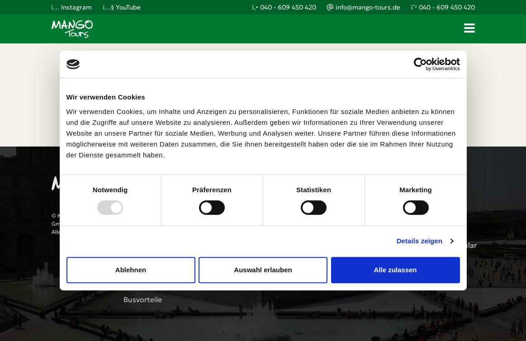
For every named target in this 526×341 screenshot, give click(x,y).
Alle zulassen (395, 270)
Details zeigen (419, 241)
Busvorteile (142, 299)
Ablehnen (130, 270)
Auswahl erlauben (263, 270)
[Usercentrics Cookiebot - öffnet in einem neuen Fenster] (420, 64)
